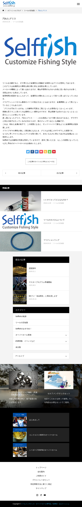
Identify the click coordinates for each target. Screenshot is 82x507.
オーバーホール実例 (23, 335)
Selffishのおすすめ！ (24, 329)
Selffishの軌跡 (21, 316)
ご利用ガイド (41, 476)
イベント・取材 (19, 414)
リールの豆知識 (18, 22)
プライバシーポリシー (41, 480)
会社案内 (41, 472)
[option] (23, 386)
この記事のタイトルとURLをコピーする (40, 161)
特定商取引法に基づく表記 (41, 484)
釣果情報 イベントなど (25, 341)
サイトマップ (41, 488)
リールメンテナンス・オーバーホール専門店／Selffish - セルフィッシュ (45, 504)
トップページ (41, 467)
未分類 (18, 347)
